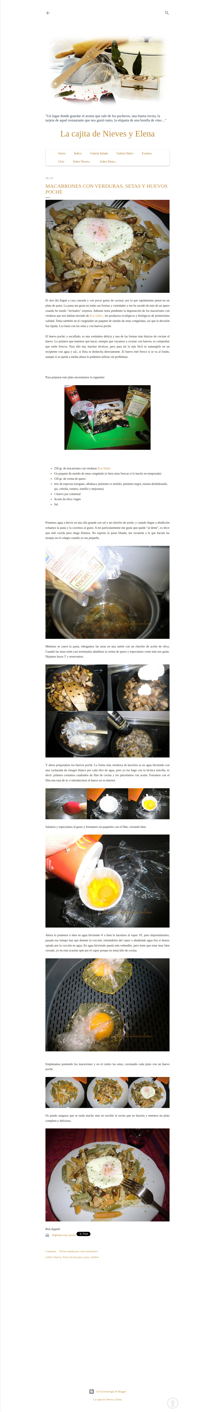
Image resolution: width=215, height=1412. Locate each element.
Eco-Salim (96, 315)
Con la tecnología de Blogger (107, 1391)
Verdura (94, 1257)
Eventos (147, 153)
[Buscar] (167, 12)
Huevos (58, 1257)
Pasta (65, 1257)
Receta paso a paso (79, 1257)
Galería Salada (99, 153)
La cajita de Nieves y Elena (107, 133)
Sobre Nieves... (82, 161)
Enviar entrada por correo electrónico (78, 1251)
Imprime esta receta (64, 1235)
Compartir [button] (50, 1251)
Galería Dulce (125, 153)
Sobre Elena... (108, 161)
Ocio (61, 161)
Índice (78, 153)
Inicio (61, 153)
